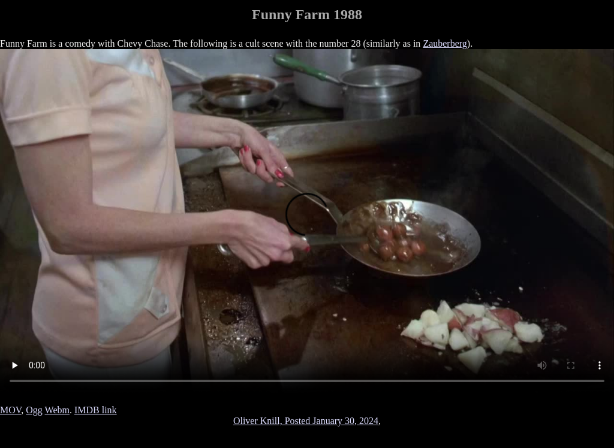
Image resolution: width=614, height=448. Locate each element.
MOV (10, 410)
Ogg (34, 410)
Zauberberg (444, 43)
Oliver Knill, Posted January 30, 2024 (305, 421)
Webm (57, 410)
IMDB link (95, 410)
